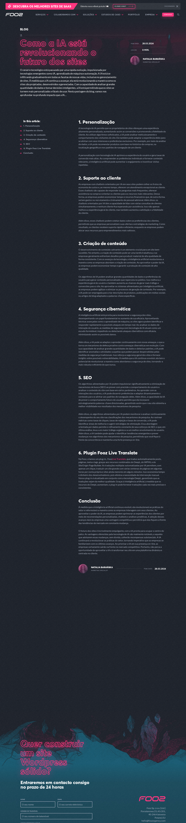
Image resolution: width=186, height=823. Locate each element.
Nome (22, 752)
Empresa (151, 14)
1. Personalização (31, 126)
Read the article (32, 634)
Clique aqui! (120, 6)
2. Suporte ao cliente (33, 130)
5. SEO (26, 144)
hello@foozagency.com (153, 773)
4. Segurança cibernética (35, 139)
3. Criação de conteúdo (34, 135)
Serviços (42, 14)
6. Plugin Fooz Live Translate (37, 148)
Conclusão (28, 153)
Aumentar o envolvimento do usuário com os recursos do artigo (140, 625)
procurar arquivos (41, 806)
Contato (168, 14)
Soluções (90, 14)
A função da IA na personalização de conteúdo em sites (47, 625)
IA (21, 35)
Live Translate (119, 459)
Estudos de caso (112, 14)
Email (60, 752)
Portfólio (134, 14)
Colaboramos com (66, 14)
